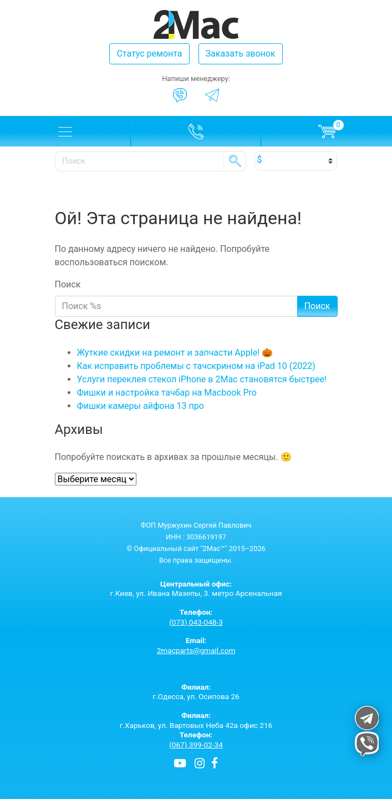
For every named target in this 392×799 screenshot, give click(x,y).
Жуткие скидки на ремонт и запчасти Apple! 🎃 (175, 352)
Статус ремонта (149, 53)
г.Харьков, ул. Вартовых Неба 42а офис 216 (196, 720)
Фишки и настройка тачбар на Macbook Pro (167, 392)
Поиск (68, 284)
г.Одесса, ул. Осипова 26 (196, 691)
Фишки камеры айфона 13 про (140, 406)
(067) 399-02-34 (196, 744)
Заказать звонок (241, 53)
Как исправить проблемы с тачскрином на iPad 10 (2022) (196, 366)
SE (235, 161)
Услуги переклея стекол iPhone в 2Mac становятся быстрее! (202, 379)
